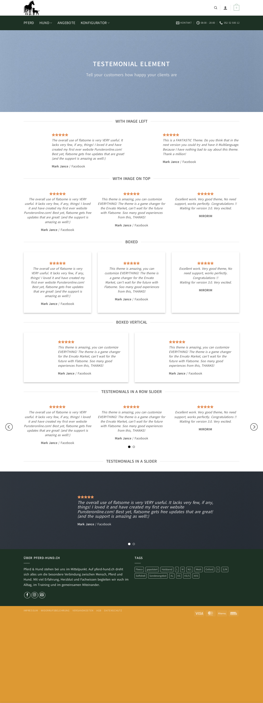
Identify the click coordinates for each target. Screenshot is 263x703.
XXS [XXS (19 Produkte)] (196, 575)
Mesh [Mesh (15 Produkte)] (198, 569)
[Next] (254, 427)
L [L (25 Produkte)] (177, 569)
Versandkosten (83, 610)
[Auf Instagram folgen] (34, 595)
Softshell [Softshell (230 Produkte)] (140, 575)
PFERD (29, 22)
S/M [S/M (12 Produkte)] (225, 569)
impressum (31, 610)
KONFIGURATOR (95, 22)
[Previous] (9, 427)
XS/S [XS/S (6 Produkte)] (187, 575)
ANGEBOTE (66, 22)
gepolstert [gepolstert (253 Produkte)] (152, 569)
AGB (98, 610)
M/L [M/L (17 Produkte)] (190, 569)
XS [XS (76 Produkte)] (178, 575)
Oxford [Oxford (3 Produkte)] (209, 569)
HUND (45, 22)
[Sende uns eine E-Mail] (42, 595)
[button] (225, 7)
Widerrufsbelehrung (55, 610)
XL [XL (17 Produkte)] (172, 575)
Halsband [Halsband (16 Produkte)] (167, 569)
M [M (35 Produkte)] (182, 569)
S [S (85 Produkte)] (218, 569)
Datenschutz (113, 610)
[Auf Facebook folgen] (27, 595)
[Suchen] (215, 8)
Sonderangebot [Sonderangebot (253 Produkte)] (157, 575)
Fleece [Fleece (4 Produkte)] (139, 569)
